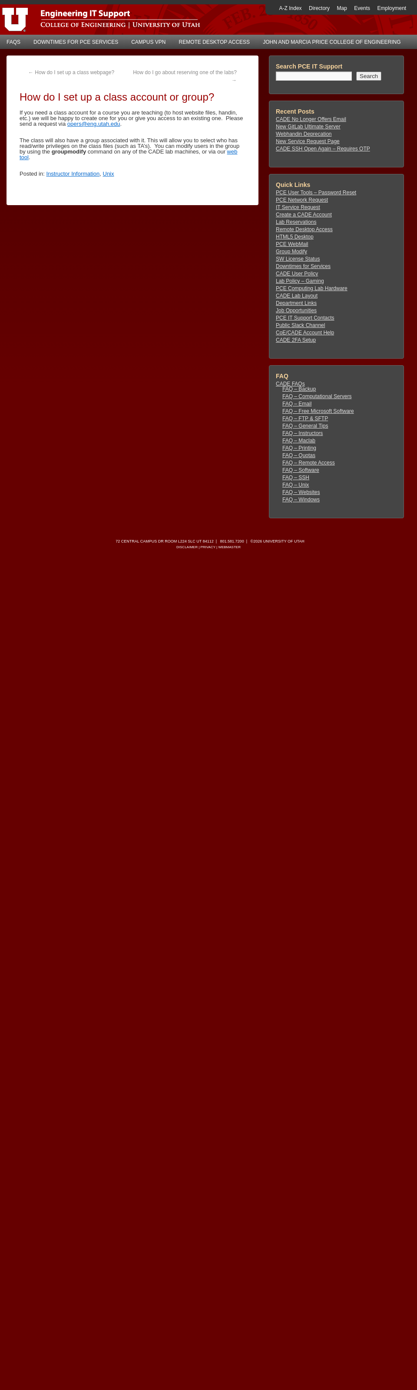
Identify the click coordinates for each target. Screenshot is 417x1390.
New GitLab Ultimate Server (308, 127)
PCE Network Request (302, 200)
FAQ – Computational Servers (316, 396)
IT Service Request (298, 207)
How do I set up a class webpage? (71, 72)
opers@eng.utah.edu (93, 124)
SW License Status (298, 259)
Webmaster (229, 547)
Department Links (296, 303)
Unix (108, 173)
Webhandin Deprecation (304, 134)
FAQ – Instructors (302, 433)
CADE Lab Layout (297, 296)
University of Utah (283, 541)
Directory (319, 8)
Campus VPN (148, 42)
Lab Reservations (296, 222)
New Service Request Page (308, 141)
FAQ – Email (296, 404)
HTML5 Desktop (295, 237)
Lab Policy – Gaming (300, 281)
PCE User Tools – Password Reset (316, 193)
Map (342, 8)
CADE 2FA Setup (296, 340)
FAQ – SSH (295, 477)
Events (362, 8)
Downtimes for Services (303, 266)
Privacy (207, 547)
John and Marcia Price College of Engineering (331, 42)
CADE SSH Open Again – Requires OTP (323, 149)
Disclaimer (187, 547)
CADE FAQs (290, 384)
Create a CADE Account (304, 215)
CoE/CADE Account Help (305, 333)
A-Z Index (290, 8)
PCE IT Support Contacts (305, 318)
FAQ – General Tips (305, 426)
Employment (391, 8)
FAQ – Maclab (298, 441)
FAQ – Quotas (298, 455)
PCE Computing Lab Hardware (312, 288)
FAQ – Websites (301, 492)
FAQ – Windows (301, 500)
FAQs (13, 42)
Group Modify (291, 252)
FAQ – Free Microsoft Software (318, 411)
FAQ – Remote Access (308, 463)
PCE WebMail (292, 244)
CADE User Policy (297, 274)
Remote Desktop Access (214, 42)
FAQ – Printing (299, 448)
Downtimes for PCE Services (75, 42)
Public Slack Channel (300, 325)
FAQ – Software (300, 470)
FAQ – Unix (295, 485)
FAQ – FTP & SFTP (305, 418)
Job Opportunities (296, 310)
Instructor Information (72, 173)
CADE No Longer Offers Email (311, 119)
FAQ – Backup (299, 389)
